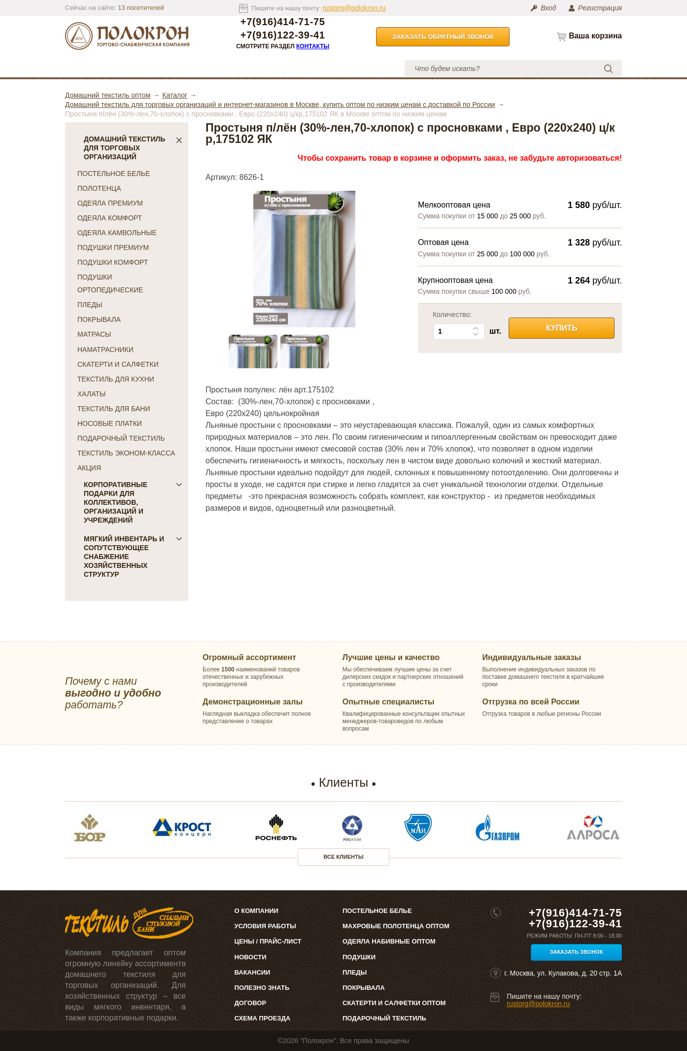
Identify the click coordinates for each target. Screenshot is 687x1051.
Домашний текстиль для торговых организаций (133, 148)
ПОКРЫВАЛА (99, 319)
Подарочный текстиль (384, 1018)
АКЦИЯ (89, 468)
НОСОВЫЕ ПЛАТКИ (109, 423)
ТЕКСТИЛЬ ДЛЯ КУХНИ (115, 379)
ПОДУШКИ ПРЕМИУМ (113, 247)
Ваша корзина (595, 36)
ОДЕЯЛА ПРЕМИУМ (110, 203)
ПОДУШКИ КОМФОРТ (112, 262)
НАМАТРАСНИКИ (105, 349)
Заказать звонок (576, 952)
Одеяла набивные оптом (389, 941)
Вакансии (253, 972)
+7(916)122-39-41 (282, 35)
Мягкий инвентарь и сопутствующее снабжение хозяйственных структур (133, 556)
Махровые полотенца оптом (396, 926)
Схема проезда (262, 1018)
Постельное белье (377, 911)
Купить (561, 328)
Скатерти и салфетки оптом (394, 1003)
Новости (251, 957)
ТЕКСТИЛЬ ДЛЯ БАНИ (113, 409)
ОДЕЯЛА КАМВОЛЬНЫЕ (117, 233)
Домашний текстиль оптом (107, 95)
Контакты (312, 46)
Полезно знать (262, 987)
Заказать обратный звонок (443, 36)
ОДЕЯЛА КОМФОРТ (109, 218)
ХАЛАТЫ (91, 394)
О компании (155, 68)
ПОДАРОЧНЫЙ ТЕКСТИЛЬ (121, 438)
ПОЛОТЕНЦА (99, 188)
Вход (548, 7)
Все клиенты (344, 857)
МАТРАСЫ (94, 334)
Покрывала (364, 987)
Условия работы (279, 68)
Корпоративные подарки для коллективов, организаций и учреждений (133, 502)
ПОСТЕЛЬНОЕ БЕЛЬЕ (113, 173)
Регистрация (600, 7)
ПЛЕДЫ (89, 305)
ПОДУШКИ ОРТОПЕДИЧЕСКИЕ (110, 283)
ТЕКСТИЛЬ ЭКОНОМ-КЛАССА (126, 453)
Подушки (359, 957)
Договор (251, 1003)
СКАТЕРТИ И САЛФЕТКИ (118, 364)
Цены (212, 68)
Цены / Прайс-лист (268, 941)
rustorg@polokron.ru (353, 8)
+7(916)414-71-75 (282, 22)
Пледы (355, 972)
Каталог (99, 68)
